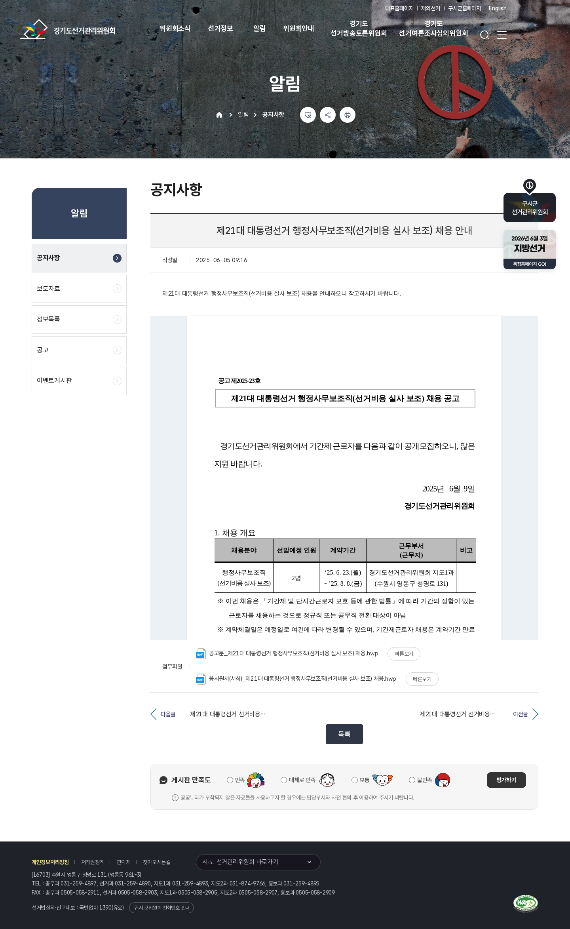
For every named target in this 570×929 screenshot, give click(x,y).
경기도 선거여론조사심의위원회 (433, 28)
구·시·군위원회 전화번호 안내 (161, 908)
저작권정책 (92, 862)
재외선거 (430, 8)
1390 (105, 907)
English (498, 8)
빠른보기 (404, 654)
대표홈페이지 (399, 8)
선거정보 (220, 28)
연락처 (123, 862)
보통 (365, 780)
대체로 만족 (302, 780)
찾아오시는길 (157, 862)
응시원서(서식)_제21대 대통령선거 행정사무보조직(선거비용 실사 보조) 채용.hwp (296, 679)
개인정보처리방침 (50, 862)
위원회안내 (298, 28)
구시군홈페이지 (464, 8)
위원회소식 (175, 28)
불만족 (424, 780)
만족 (240, 780)
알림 (259, 28)
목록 (344, 734)
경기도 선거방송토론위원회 (359, 28)
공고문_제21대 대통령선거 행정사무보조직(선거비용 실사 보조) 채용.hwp (287, 653)
